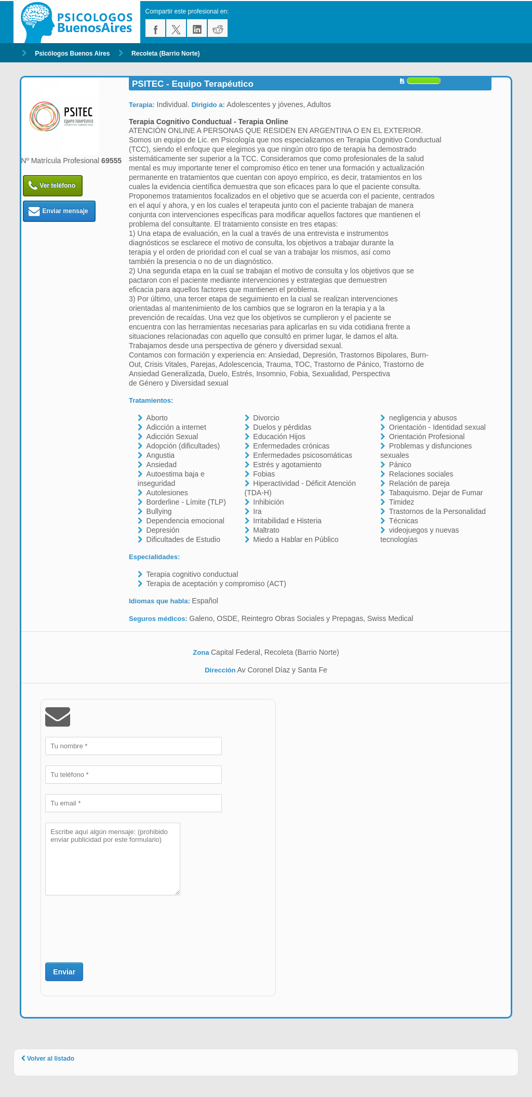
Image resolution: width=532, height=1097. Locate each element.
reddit (218, 28)
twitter (176, 28)
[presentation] (124, 927)
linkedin (197, 28)
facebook (155, 28)
